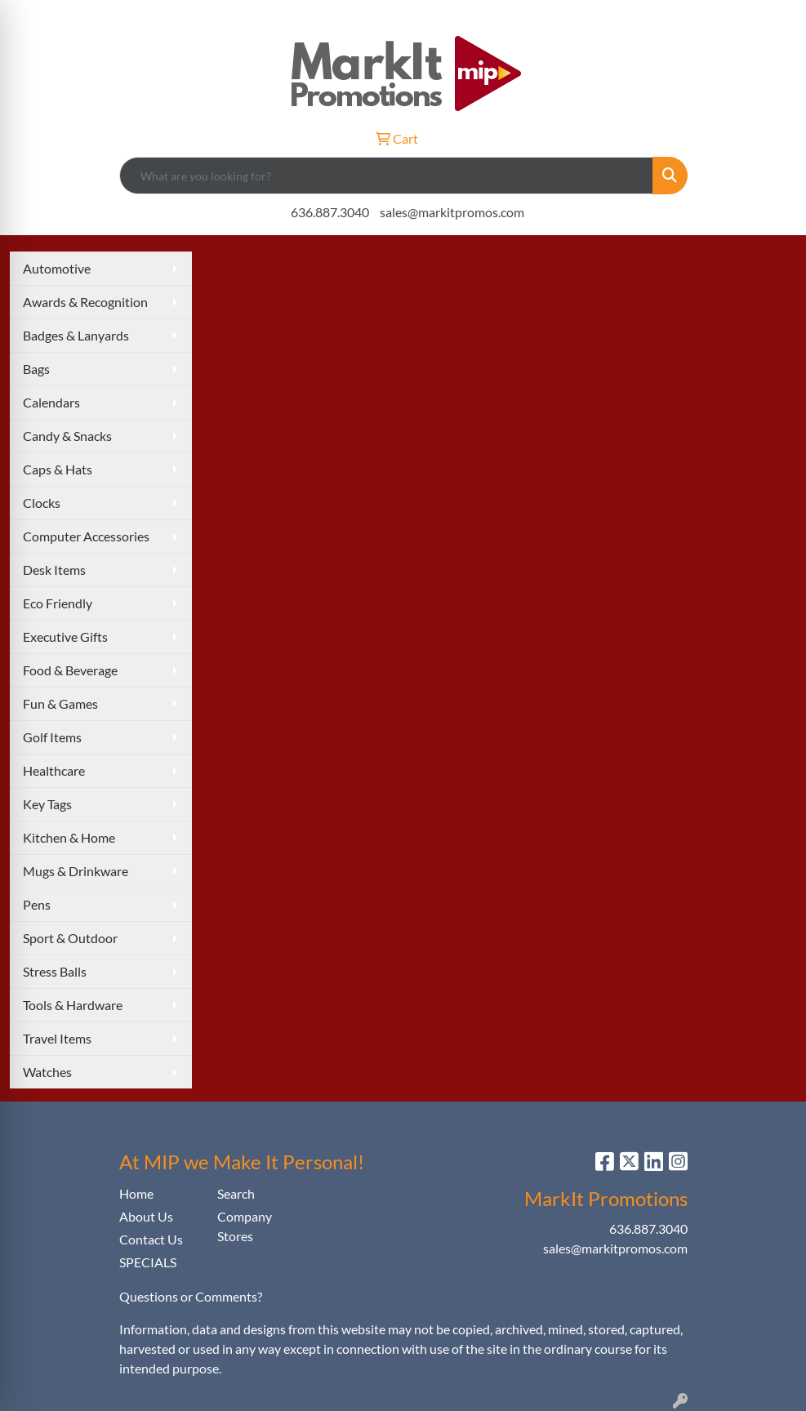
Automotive (57, 268)
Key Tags (47, 804)
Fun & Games (60, 703)
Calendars (51, 402)
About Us (146, 1216)
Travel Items (57, 1038)
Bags (36, 368)
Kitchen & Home (69, 837)
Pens (37, 904)
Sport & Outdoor (70, 938)
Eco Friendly (57, 603)
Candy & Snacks (67, 435)
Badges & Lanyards (76, 335)
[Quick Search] (386, 175)
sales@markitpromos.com (452, 212)
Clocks (41, 502)
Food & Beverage (70, 670)
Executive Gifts (65, 636)
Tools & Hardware (72, 1005)
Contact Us (151, 1239)
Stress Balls (55, 971)
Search (236, 1193)
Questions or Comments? (190, 1296)
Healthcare (54, 770)
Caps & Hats (57, 469)
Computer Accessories (86, 536)
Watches (47, 1071)
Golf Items (52, 737)
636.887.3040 (330, 212)
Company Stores (244, 1226)
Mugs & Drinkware (75, 871)
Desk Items (54, 569)
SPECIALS (147, 1262)
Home (136, 1193)
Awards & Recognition (85, 301)
